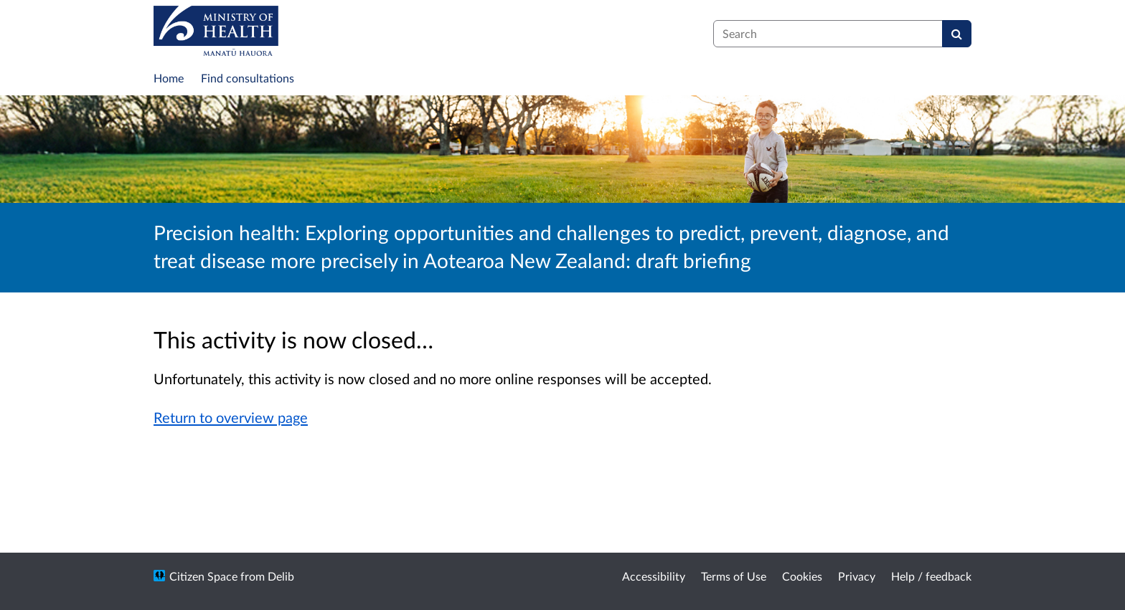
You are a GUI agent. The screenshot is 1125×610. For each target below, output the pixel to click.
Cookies (802, 576)
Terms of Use (733, 576)
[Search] (956, 33)
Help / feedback (931, 576)
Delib (281, 576)
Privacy (856, 576)
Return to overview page (231, 417)
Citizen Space (203, 576)
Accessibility (653, 576)
